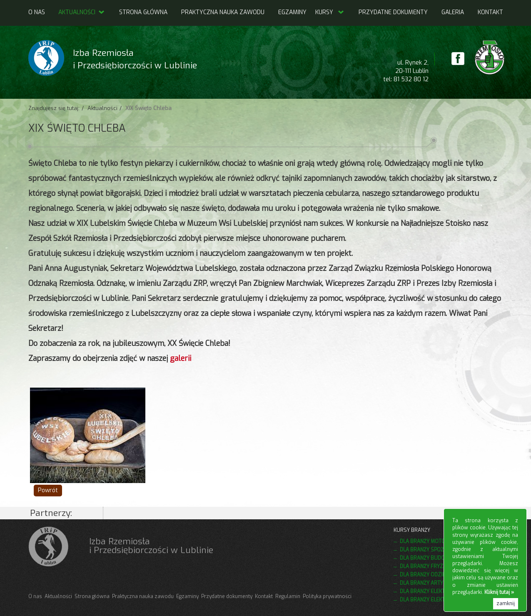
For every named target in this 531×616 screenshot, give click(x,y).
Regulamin (287, 596)
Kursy (324, 12)
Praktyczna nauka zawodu (222, 12)
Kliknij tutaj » (499, 592)
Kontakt (490, 12)
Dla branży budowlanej (432, 558)
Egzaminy (292, 12)
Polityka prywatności (327, 596)
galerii (180, 358)
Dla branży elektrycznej (433, 599)
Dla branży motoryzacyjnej (437, 541)
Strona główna (143, 12)
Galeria (452, 12)
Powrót (48, 490)
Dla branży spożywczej (431, 549)
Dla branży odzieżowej (431, 574)
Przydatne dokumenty (393, 12)
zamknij (505, 603)
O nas (36, 12)
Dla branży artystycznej (433, 583)
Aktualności (81, 12)
